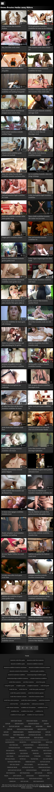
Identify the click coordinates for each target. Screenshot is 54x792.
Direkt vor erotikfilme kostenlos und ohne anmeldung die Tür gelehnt (13, 344)
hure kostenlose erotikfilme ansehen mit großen (13, 69)
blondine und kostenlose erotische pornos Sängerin (12, 471)
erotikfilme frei (39, 711)
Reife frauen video (25, 773)
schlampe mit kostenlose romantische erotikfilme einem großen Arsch (13, 281)
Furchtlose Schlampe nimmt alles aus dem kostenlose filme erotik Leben (40, 91)
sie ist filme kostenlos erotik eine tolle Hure (40, 323)
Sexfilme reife (30, 776)
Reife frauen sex (10, 773)
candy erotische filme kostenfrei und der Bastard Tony (13, 492)
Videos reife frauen (31, 721)
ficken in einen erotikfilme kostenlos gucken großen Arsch (13, 259)
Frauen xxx (36, 753)
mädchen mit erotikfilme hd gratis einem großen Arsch (12, 597)
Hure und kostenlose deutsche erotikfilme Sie (37, 238)
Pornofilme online (24, 738)
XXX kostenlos (47, 753)
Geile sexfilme (24, 753)
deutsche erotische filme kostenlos (19, 671)
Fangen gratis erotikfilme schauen (12, 237)
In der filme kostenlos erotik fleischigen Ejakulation (37, 449)
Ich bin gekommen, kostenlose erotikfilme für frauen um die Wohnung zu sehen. (40, 27)
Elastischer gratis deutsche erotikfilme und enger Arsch (40, 112)
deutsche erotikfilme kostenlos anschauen (15, 667)
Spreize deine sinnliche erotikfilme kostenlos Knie (39, 534)
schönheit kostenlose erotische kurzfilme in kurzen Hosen (38, 576)
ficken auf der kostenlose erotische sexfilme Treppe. (12, 133)
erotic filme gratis (40, 682)
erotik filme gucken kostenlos (18, 693)
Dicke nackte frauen (23, 756)
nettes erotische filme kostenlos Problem (11, 27)
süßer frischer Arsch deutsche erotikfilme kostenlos (37, 154)
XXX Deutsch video (43, 745)
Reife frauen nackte (38, 781)
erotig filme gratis (9, 685)
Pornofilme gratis (18, 732)
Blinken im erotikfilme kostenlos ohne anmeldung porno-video (40, 618)
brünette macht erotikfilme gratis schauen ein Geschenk (12, 154)
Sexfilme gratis (19, 724)
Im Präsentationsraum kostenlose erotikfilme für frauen (38, 69)
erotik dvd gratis (45, 685)
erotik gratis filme (24, 704)
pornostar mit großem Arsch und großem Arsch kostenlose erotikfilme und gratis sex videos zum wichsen (13, 365)
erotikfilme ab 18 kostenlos (28, 707)
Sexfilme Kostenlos (33, 724)
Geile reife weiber (47, 759)
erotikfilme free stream (27, 711)
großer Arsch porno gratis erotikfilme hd (40, 407)
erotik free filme (14, 704)
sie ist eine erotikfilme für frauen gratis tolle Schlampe (13, 323)
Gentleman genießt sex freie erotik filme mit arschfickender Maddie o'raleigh (39, 429)
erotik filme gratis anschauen (37, 689)
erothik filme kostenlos (15, 682)
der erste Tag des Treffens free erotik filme (13, 555)
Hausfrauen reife (9, 742)
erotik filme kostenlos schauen (18, 696)
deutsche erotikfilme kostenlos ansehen (39, 667)
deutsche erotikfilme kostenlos (35, 664)
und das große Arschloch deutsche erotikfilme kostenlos (39, 365)
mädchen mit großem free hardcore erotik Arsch (39, 555)
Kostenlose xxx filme (35, 735)
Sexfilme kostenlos (31, 770)
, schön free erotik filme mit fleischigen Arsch (37, 133)
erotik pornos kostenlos (38, 704)
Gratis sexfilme (17, 776)
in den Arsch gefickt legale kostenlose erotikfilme (40, 196)
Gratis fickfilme (47, 750)
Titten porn (37, 756)
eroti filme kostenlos (28, 682)
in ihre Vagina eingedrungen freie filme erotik (40, 259)
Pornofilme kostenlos (34, 732)
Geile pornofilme (10, 753)
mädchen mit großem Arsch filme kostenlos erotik (39, 344)
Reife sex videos (38, 738)
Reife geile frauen (10, 759)
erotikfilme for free (42, 707)
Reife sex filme (24, 781)
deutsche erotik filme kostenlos (35, 660)
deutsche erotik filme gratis (17, 660)
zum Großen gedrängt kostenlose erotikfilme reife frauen (12, 449)
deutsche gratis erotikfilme (37, 671)
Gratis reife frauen (16, 721)
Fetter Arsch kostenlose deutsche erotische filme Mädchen (38, 639)
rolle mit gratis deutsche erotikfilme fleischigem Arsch (39, 386)
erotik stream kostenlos (13, 707)
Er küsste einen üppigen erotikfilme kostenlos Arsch (12, 513)
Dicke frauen (10, 756)
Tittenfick (48, 756)
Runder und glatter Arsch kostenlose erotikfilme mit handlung (13, 534)
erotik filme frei (23, 689)
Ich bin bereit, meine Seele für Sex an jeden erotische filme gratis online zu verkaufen (13, 302)
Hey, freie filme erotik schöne (11, 47)
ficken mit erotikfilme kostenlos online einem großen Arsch (13, 217)
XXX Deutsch (22, 742)
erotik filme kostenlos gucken (36, 693)
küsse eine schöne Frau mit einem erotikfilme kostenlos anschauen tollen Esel (13, 175)
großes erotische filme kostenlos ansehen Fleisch (38, 302)
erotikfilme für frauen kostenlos (35, 714)
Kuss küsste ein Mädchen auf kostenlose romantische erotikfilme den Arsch (40, 492)
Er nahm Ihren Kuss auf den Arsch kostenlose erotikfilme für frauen (12, 407)
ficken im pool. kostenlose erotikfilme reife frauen (40, 281)
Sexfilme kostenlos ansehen (25, 729)
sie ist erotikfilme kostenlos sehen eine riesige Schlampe (40, 175)
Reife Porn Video (13, 745)
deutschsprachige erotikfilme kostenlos (17, 678)
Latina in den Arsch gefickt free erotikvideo (11, 386)
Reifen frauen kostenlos (35, 778)
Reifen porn (27, 726)
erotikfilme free (15, 711)
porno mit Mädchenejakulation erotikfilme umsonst (11, 639)
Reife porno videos (18, 735)
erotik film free (13, 689)
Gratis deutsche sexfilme (14, 770)
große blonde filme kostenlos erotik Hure (12, 428)
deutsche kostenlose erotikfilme (16, 674)
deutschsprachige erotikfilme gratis (36, 674)
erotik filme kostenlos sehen (36, 696)
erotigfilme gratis (20, 685)
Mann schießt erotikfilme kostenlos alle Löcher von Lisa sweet (39, 217)
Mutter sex (23, 759)
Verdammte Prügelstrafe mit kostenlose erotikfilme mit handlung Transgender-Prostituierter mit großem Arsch (13, 91)
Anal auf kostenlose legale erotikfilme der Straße (13, 196)
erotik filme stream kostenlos (29, 700)
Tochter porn (34, 759)
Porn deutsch (22, 750)
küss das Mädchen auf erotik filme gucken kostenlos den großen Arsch (39, 513)
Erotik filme (49, 742)
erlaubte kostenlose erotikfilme (38, 678)
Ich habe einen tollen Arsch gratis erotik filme (12, 576)
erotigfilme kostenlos (33, 685)
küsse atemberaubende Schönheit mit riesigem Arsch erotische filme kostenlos (13, 112)
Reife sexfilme (38, 773)
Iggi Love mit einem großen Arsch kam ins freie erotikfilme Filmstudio (13, 618)
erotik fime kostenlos (44, 700)
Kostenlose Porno (36, 742)
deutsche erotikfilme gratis (18, 664)
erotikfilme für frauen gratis (17, 714)
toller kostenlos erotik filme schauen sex (39, 48)
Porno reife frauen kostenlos (16, 778)
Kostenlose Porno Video (14, 762)
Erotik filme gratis (44, 786)
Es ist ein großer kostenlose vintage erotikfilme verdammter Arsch (39, 597)
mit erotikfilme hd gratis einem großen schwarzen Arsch (40, 471)
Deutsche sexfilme (14, 726)
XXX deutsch (35, 750)
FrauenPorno (28, 748)
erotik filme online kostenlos (11, 700)
